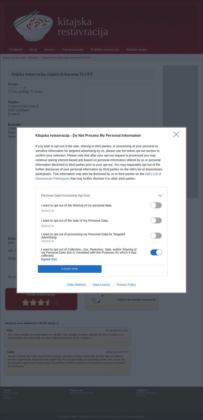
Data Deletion (76, 284)
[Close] (177, 136)
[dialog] (101, 210)
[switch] (156, 205)
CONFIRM (69, 268)
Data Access (101, 284)
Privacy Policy (126, 284)
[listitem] (101, 195)
